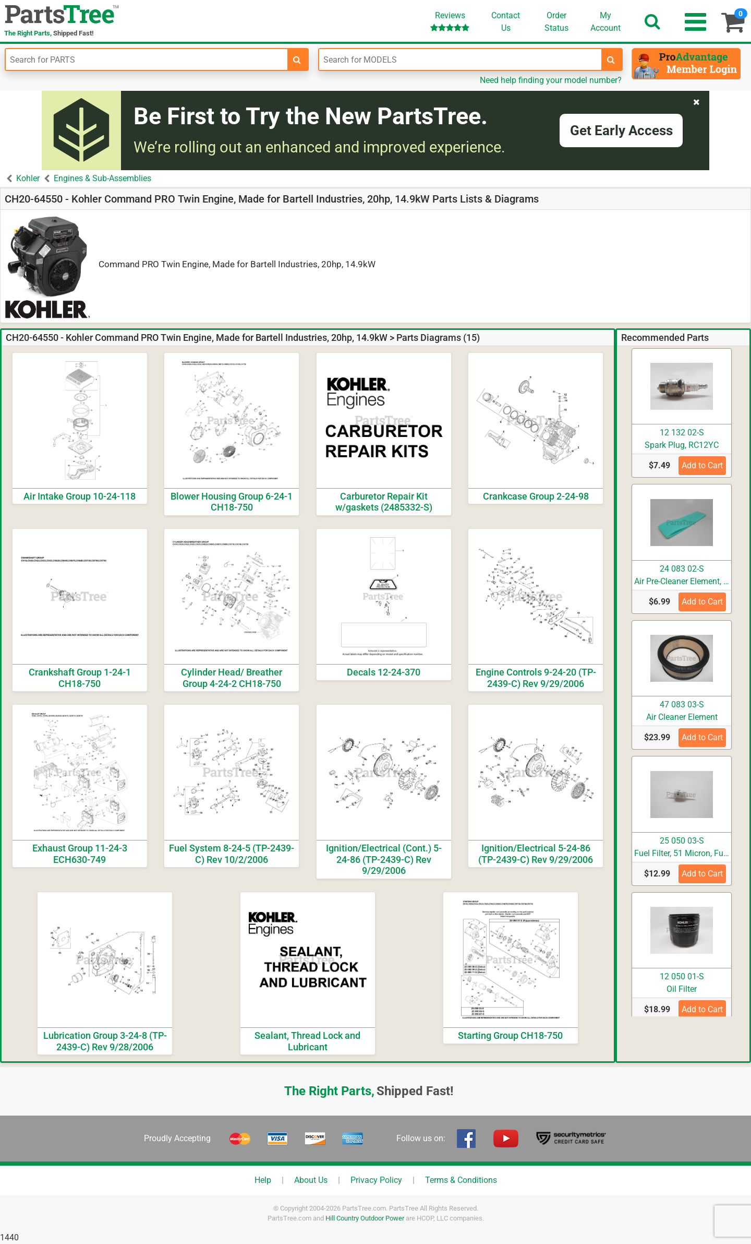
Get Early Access (621, 130)
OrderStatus (556, 21)
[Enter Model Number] (460, 59)
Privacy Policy (376, 1180)
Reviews (449, 21)
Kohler (28, 178)
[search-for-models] (611, 59)
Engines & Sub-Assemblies (102, 178)
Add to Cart (702, 465)
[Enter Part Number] (146, 59)
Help (263, 1180)
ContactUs (505, 21)
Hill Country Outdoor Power (364, 1218)
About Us (311, 1180)
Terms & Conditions (461, 1180)
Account (605, 21)
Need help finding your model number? (551, 80)
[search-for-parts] (297, 59)
